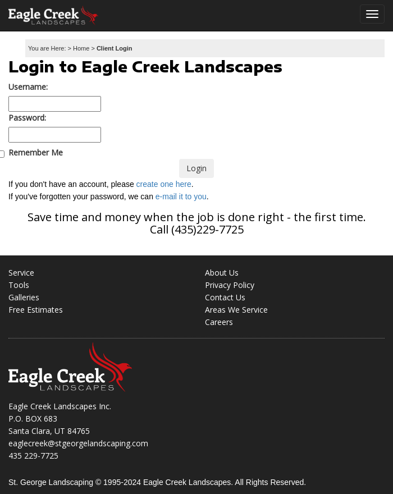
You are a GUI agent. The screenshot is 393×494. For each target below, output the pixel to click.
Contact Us (225, 297)
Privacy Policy (229, 285)
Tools (18, 285)
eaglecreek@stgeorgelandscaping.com (78, 443)
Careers (219, 322)
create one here (163, 184)
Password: (27, 117)
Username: (28, 86)
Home (81, 48)
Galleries (23, 297)
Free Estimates (35, 309)
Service (21, 272)
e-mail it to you (181, 196)
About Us (222, 272)
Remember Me (35, 153)
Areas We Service (236, 309)
